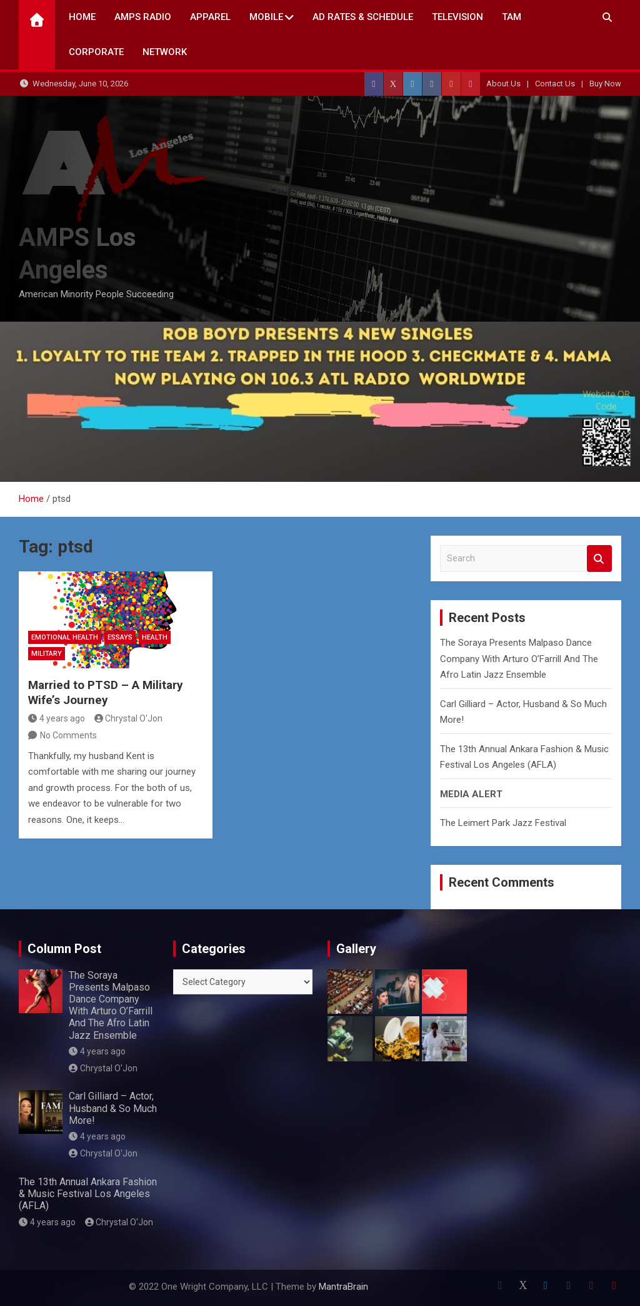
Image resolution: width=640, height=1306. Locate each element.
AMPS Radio (142, 17)
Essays (120, 637)
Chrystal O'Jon (128, 718)
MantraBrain (343, 1286)
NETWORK (164, 52)
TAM (511, 17)
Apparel (210, 17)
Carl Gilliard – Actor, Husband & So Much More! (113, 1108)
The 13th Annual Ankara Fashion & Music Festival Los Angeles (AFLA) (88, 1194)
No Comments (68, 735)
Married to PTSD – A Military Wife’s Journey (105, 693)
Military (46, 654)
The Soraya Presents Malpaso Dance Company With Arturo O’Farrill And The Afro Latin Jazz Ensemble (519, 658)
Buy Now (605, 83)
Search (599, 558)
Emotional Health (64, 637)
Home (82, 17)
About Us (503, 83)
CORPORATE (96, 52)
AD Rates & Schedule (362, 17)
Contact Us (555, 83)
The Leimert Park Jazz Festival (503, 823)
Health (155, 637)
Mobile (266, 17)
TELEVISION (457, 17)
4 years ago (56, 718)
